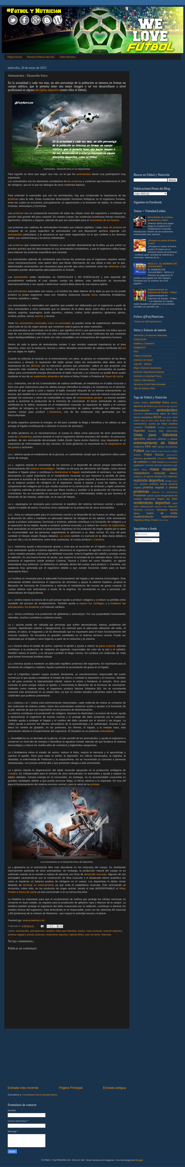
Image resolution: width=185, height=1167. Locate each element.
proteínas (13, 199)
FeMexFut (139, 446)
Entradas (142, 534)
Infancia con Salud (143, 360)
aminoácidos (84, 174)
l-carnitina (149, 465)
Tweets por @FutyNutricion (148, 321)
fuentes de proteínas (167, 447)
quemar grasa (153, 495)
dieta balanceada (168, 431)
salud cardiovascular (143, 506)
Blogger (139, 1160)
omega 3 (169, 481)
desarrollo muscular (95, 874)
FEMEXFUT (140, 347)
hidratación (161, 458)
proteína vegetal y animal (21, 934)
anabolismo (138, 414)
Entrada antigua (114, 1088)
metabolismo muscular (149, 473)
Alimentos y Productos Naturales (150, 335)
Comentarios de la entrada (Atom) (39, 1094)
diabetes (152, 431)
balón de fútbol (168, 413)
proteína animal (158, 484)
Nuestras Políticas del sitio (40, 56)
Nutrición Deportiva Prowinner (149, 372)
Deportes (139, 430)
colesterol (138, 427)
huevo (167, 462)
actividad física (159, 402)
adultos (174, 402)
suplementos (169, 516)
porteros (144, 484)
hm (149, 462)
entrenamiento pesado (89, 397)
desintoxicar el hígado (67, 472)
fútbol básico (151, 451)
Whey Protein (151, 520)
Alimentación (142, 410)
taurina (39, 316)
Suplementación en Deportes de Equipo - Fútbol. (162, 291)
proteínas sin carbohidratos (164, 492)
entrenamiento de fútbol (155, 443)
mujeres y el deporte (143, 476)
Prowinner (140, 495)
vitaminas (114, 266)
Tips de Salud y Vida (144, 388)
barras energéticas (143, 417)
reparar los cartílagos (91, 603)
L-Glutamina (54, 412)
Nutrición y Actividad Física (147, 376)
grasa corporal (107, 646)
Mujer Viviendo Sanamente (147, 368)
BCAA (122, 348)
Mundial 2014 (160, 476)
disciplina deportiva (47, 90)
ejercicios (139, 438)
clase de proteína (112, 227)
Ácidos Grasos (141, 402)
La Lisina (65, 536)
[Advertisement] (67, 1057)
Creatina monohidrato (167, 427)
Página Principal (71, 1088)
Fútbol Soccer (154, 454)
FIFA (136, 351)
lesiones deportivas (163, 465)
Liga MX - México (142, 364)
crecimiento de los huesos (104, 220)
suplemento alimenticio (46, 376)
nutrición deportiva (112, 931)
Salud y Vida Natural (144, 380)
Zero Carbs (163, 520)
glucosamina (172, 455)
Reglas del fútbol (167, 499)
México (173, 473)
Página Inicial (15, 56)
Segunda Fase (161, 507)
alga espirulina (160, 406)
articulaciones (37, 931)
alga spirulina (171, 406)
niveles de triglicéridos (112, 525)
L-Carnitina (97, 539)
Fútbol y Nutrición (143, 356)
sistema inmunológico (42, 468)
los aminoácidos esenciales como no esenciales (43, 323)
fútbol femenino (164, 451)
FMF (154, 446)
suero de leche (92, 934)
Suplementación (143, 516)
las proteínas (74, 181)
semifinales (149, 510)
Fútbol (139, 451)
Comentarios (143, 540)
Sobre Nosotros (68, 56)
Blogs (156, 421)
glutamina (138, 458)
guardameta (150, 458)
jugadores (139, 465)
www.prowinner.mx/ (34, 920)
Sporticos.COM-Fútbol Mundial (149, 384)
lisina (94, 294)
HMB (154, 462)
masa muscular (94, 931)
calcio (174, 420)
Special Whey (77, 934)
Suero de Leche (114, 376)
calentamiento (140, 424)
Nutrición (172, 476)
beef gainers (167, 417)
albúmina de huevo (143, 406)
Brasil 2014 (165, 420)
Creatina (12, 773)
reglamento (149, 499)
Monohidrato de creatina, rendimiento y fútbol (160, 218)
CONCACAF (140, 339)
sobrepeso (161, 509)
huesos (81, 931)
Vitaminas (106, 934)
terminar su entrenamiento (38, 885)
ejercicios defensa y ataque (162, 439)
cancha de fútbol (157, 423)
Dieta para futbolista (66, 931)
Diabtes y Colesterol (144, 343)
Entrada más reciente (23, 1088)
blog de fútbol (147, 421)
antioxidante (107, 731)
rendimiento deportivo (57, 934)
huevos (174, 462)
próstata (94, 784)
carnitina (50, 931)
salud (174, 503)
